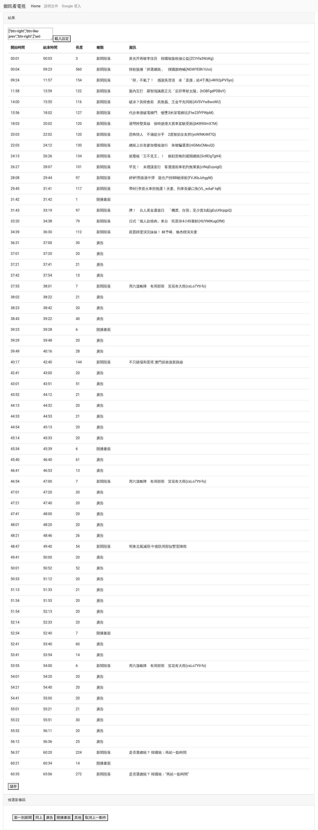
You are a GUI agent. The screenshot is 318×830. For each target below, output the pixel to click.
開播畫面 (64, 817)
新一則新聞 (23, 817)
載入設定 (62, 39)
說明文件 (51, 6)
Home (35, 6)
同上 (38, 817)
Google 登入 (71, 6)
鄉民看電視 (15, 6)
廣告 (49, 817)
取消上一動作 (95, 817)
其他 (77, 817)
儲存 (13, 786)
